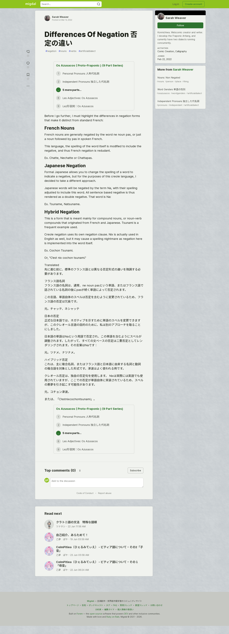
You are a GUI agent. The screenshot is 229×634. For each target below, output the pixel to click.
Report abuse (104, 493)
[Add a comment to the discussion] (96, 482)
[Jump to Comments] (28, 64)
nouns (63, 51)
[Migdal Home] (30, 4)
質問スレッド (126, 605)
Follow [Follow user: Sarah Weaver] (180, 25)
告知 (84, 605)
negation (51, 51)
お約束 (98, 609)
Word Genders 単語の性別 (180, 91)
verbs (72, 51)
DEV (126, 613)
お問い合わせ (156, 605)
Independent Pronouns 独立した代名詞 (180, 103)
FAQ (115, 605)
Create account (193, 4)
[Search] (99, 4)
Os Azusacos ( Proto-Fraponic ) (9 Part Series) (89, 65)
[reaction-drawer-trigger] (28, 53)
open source (96, 613)
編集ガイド (109, 609)
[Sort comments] (80, 470)
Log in (175, 4)
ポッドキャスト (96, 605)
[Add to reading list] (28, 76)
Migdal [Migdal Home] (90, 601)
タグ (108, 605)
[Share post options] (28, 86)
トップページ (73, 605)
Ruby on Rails (112, 616)
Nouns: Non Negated (180, 79)
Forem (80, 613)
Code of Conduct (85, 493)
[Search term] (71, 4)
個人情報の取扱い (125, 609)
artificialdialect (87, 51)
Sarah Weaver (60, 16)
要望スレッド (141, 605)
